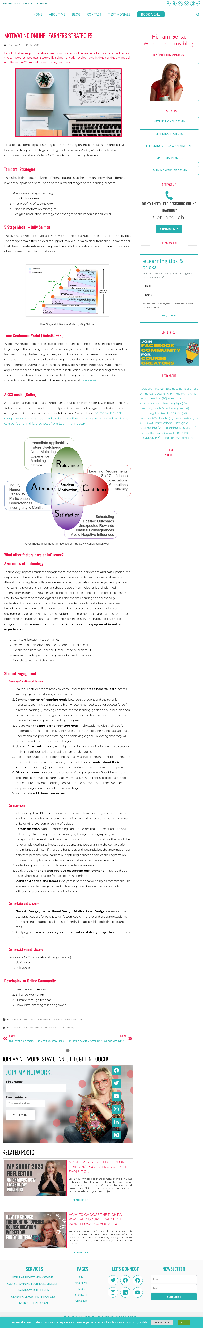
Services (28, 3)
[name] (169, 294)
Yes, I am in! (169, 315)
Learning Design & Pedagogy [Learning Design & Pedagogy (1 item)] (157, 433)
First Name (14, 1081)
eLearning (28, 1027)
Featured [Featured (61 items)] (177, 413)
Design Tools (12, 3)
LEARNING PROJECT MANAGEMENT (32, 1277)
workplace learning (61, 1027)
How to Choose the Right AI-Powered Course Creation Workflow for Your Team (96, 1219)
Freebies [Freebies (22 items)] (148, 418)
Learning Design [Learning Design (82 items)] (180, 428)
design (16, 1027)
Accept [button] (184, 1322)
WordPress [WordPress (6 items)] (185, 437)
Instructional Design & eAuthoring (40, 1019)
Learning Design (72, 1019)
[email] (169, 285)
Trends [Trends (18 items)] (168, 437)
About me (57, 14)
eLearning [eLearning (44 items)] (165, 393)
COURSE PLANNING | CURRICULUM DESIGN (32, 1284)
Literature (41, 1027)
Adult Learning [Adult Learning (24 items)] (152, 388)
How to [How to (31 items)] (165, 418)
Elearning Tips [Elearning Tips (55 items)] (174, 403)
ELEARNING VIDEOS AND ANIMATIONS (32, 1297)
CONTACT (94, 14)
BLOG (76, 14)
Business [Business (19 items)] (174, 388)
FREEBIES (42, 3)
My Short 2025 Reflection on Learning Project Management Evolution (99, 1167)
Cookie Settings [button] (162, 1322)
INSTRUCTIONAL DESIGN (33, 1303)
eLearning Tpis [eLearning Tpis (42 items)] (153, 413)
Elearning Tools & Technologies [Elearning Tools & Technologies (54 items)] (164, 408)
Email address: (17, 1097)
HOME (37, 14)
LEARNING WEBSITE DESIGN (32, 1290)
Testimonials (119, 14)
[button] (198, 14)
